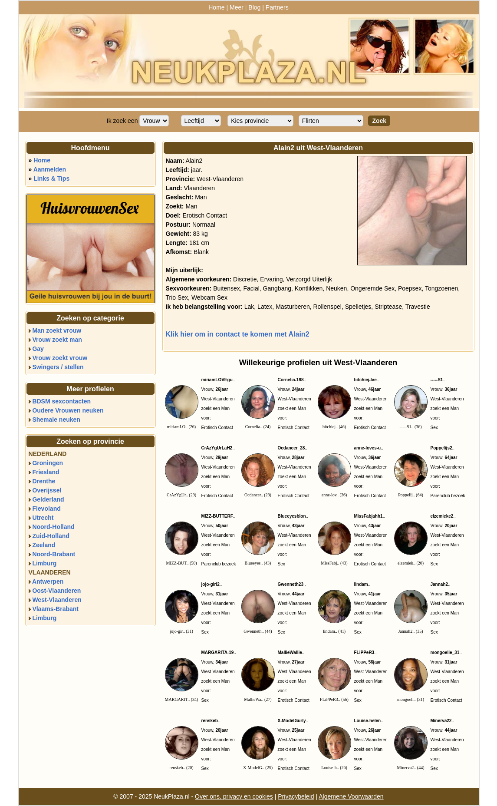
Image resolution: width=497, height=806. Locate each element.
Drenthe (43, 481)
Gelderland (48, 499)
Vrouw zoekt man (57, 339)
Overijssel (46, 490)
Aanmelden (49, 169)
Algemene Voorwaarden (351, 796)
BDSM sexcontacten (61, 401)
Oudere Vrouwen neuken (67, 410)
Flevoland (46, 508)
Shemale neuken (56, 419)
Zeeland (43, 545)
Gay (37, 348)
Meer (237, 7)
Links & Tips (51, 178)
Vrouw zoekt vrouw (59, 357)
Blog (254, 7)
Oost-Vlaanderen (56, 590)
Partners (277, 7)
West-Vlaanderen (56, 599)
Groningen (47, 462)
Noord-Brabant (53, 554)
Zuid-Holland (50, 535)
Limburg (44, 563)
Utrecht (42, 517)
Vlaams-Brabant (55, 608)
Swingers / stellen (57, 366)
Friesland (45, 472)
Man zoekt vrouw (56, 330)
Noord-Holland (53, 526)
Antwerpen (47, 581)
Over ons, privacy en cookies (234, 796)
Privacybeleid (296, 796)
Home (216, 7)
